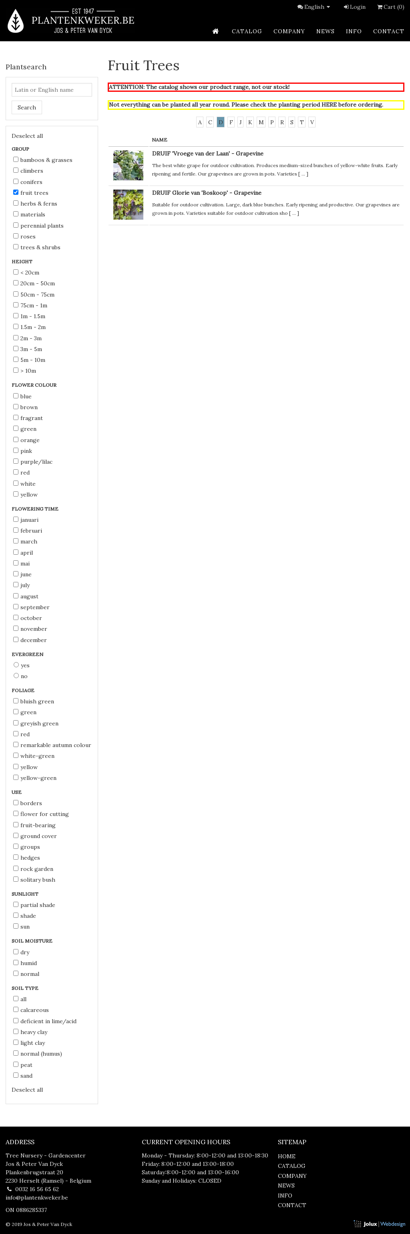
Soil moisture (33, 941)
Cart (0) (390, 6)
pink (22, 450)
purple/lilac (32, 461)
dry (21, 952)
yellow (25, 494)
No (21, 676)
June (22, 574)
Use (17, 792)
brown (25, 407)
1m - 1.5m (29, 316)
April (23, 552)
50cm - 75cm (33, 294)
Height (23, 262)
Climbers (28, 170)
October (27, 618)
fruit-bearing (34, 825)
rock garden (33, 868)
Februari (27, 530)
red (21, 472)
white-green (33, 755)
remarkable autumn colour (52, 745)
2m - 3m (27, 338)
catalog (247, 31)
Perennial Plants (38, 225)
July (21, 585)
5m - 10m (29, 360)
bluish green (33, 701)
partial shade (34, 905)
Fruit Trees (30, 192)
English (318, 6)
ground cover (35, 836)
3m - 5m (27, 349)
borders (27, 803)
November (30, 628)
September (31, 607)
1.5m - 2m (29, 327)
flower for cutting (41, 814)
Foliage (24, 690)
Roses (24, 236)
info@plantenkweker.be (37, 1197)
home (286, 1156)
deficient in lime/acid (44, 1021)
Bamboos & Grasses (42, 160)
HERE (329, 104)
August (25, 596)
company (289, 31)
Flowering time (36, 509)
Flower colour (35, 385)
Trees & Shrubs (36, 247)
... (303, 174)
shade (24, 915)
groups (26, 846)
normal (26, 974)
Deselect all (27, 135)
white (24, 483)
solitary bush (34, 879)
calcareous (31, 1010)
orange (26, 440)
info (354, 31)
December (30, 640)
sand (22, 1075)
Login (354, 6)
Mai (21, 563)
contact (388, 31)
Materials (29, 214)
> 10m (24, 370)
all (19, 999)
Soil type (26, 988)
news (325, 31)
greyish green (35, 723)
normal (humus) (37, 1053)
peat (22, 1064)
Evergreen (28, 654)
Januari (25, 519)
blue (22, 396)
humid (25, 963)
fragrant (28, 418)
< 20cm (26, 272)
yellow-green (34, 778)
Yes (22, 665)
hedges (26, 857)
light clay (29, 1042)
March (25, 541)
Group (21, 149)
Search (27, 107)
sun (21, 926)
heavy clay (30, 1032)
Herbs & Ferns (35, 203)
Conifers (27, 182)
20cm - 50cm (34, 283)
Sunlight (26, 894)
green (24, 428)
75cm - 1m (30, 305)
